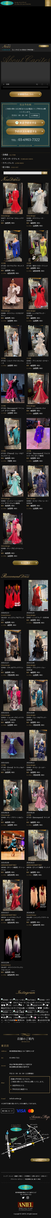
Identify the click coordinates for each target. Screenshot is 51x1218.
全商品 (9, 154)
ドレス (11, 1176)
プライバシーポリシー (17, 1179)
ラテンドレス (13, 162)
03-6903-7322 (29, 139)
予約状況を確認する (20, 1089)
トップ (5, 1176)
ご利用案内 (27, 1176)
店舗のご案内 (18, 1176)
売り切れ (10, 167)
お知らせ (43, 1176)
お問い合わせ (36, 1176)
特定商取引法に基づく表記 (32, 1179)
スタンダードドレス (17, 158)
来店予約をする (18, 1085)
